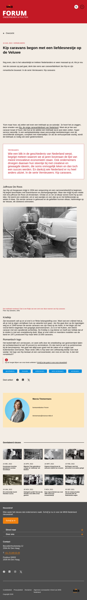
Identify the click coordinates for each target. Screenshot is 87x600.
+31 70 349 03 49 (12, 553)
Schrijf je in (10, 520)
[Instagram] (15, 572)
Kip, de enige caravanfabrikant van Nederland (38, 127)
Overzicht (8, 33)
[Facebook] (17, 380)
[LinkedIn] (23, 380)
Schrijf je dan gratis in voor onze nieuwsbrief (52, 362)
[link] (12, 461)
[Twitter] (28, 380)
